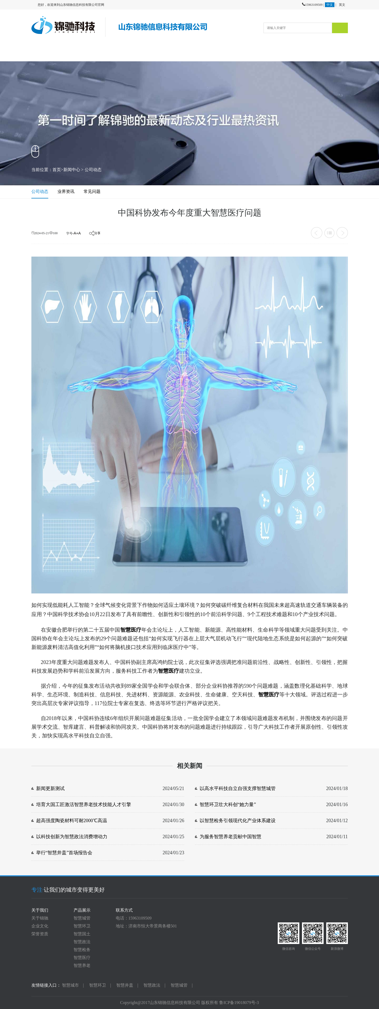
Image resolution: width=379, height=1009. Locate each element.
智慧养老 (82, 965)
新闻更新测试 (50, 788)
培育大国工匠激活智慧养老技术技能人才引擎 (83, 804)
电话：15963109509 (134, 918)
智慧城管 (82, 918)
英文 (342, 5)
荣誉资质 (39, 934)
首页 (56, 169)
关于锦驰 (39, 918)
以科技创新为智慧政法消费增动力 (71, 836)
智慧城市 (70, 985)
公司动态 (93, 169)
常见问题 (92, 191)
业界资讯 (65, 191)
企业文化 (39, 926)
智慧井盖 (124, 985)
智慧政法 (82, 942)
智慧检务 (82, 949)
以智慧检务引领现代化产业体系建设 (238, 820)
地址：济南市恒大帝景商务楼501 (146, 926)
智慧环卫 (82, 926)
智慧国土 (82, 934)
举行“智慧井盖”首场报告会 (64, 852)
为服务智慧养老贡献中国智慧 (230, 836)
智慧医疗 (82, 957)
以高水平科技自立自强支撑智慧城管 (238, 788)
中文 (330, 5)
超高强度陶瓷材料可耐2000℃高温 (71, 820)
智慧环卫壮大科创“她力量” (228, 804)
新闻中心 (71, 169)
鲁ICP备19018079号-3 (239, 1002)
